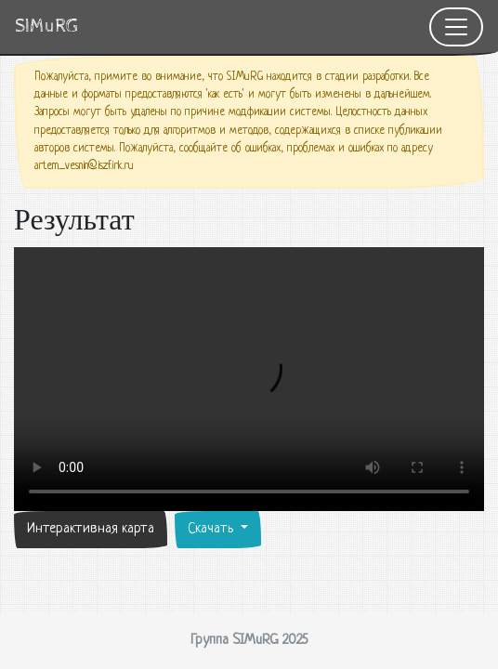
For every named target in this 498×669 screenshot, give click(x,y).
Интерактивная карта (90, 529)
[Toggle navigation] (456, 26)
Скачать (212, 529)
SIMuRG (46, 26)
